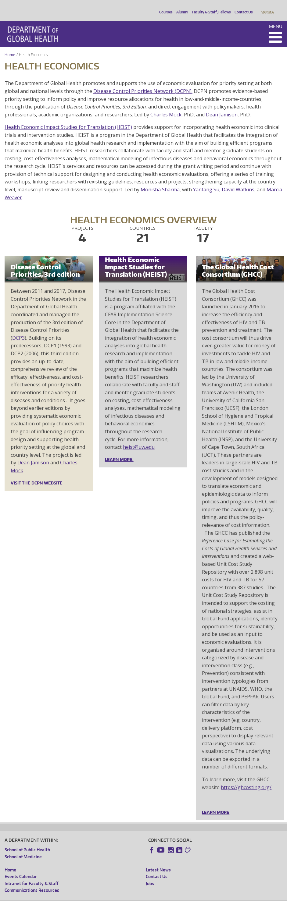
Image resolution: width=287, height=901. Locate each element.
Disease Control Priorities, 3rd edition (45, 262)
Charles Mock (165, 106)
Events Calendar (21, 868)
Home (10, 46)
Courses (164, 7)
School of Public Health (27, 841)
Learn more (215, 803)
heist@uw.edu (139, 438)
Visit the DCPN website (37, 474)
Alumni (181, 7)
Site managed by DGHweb (146, 896)
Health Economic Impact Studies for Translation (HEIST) (68, 118)
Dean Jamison (222, 106)
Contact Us (242, 7)
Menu (275, 17)
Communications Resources (32, 881)
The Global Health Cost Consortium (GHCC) (238, 262)
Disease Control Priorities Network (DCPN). (142, 82)
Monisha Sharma (160, 181)
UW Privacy (85, 896)
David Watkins (238, 181)
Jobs (150, 875)
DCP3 (18, 329)
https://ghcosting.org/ (246, 778)
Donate (267, 7)
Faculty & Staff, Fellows (209, 7)
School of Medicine (23, 848)
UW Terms (110, 896)
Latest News (158, 861)
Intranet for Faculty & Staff (31, 875)
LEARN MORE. (119, 451)
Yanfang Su (206, 181)
